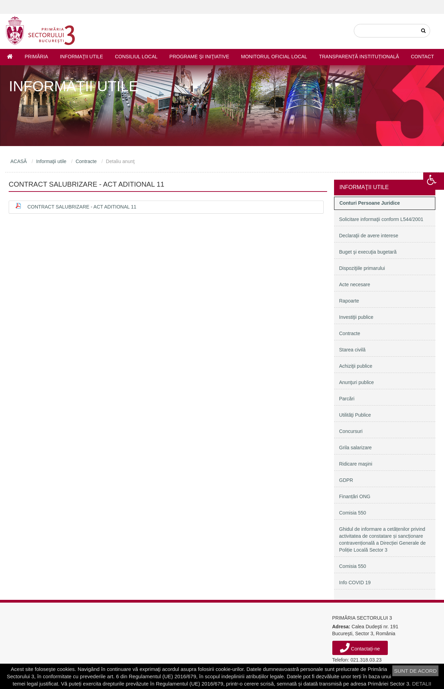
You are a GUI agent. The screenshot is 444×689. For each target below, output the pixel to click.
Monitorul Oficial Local (274, 56)
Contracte (86, 161)
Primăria (36, 56)
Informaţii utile (81, 56)
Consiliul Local (136, 56)
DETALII (422, 684)
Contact (422, 56)
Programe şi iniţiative (199, 56)
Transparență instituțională (359, 56)
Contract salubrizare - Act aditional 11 (81, 207)
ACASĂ (18, 161)
